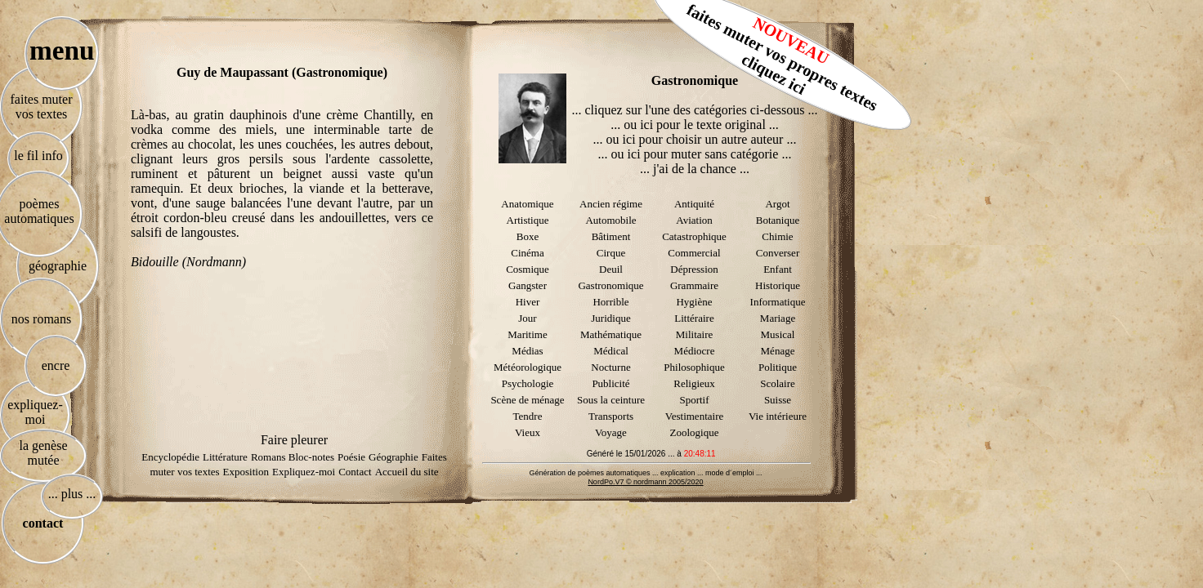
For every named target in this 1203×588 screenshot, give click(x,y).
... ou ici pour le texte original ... (694, 124)
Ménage (778, 351)
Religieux (694, 383)
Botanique (777, 220)
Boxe (528, 236)
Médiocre (694, 351)
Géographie (393, 457)
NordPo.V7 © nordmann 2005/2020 (645, 482)
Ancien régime (610, 204)
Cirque (611, 253)
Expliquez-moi (303, 472)
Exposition (246, 472)
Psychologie (528, 383)
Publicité (610, 383)
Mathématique (611, 334)
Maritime (527, 334)
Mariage (777, 318)
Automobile (610, 220)
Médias (527, 351)
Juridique (610, 318)
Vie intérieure (778, 416)
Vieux (527, 432)
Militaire (694, 334)
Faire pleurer (294, 440)
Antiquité (694, 204)
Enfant (777, 269)
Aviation (694, 220)
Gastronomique (610, 285)
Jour (527, 318)
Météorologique (527, 367)
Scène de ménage (527, 400)
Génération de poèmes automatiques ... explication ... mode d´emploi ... (645, 473)
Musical (778, 334)
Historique (777, 285)
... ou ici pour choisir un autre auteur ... (695, 139)
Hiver (528, 302)
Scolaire (777, 383)
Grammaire (694, 285)
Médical (610, 351)
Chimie (777, 236)
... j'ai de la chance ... (694, 169)
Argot (777, 204)
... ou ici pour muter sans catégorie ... (695, 154)
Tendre (528, 416)
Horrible (610, 302)
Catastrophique (694, 236)
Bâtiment (611, 236)
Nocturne (610, 367)
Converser (777, 253)
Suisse (777, 400)
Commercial (694, 253)
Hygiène (694, 302)
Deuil (611, 269)
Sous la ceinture (611, 400)
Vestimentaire (694, 416)
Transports (610, 416)
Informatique (778, 302)
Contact (354, 472)
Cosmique (527, 269)
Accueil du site (407, 472)
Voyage (611, 432)
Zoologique (694, 432)
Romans (269, 457)
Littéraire (693, 318)
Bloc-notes (311, 457)
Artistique (528, 220)
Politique (777, 367)
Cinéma (527, 253)
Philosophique (694, 367)
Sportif (694, 400)
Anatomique (527, 204)
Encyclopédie (170, 457)
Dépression (694, 269)
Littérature (225, 457)
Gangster (527, 285)
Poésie (351, 457)
